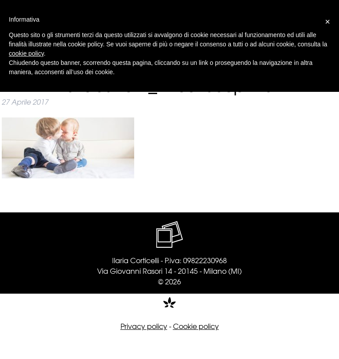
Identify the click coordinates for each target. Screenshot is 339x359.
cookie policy (26, 53)
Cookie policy (196, 326)
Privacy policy (144, 326)
